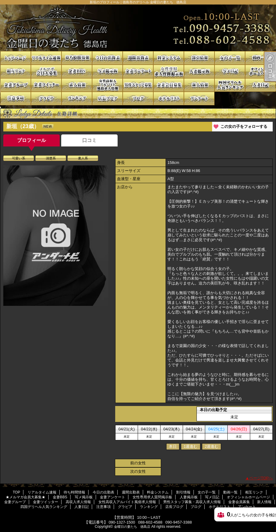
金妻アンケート (138, 71)
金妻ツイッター (46, 85)
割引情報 (199, 58)
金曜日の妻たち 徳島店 (132, 526)
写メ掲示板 (107, 71)
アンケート (199, 98)
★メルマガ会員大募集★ (46, 71)
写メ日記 (229, 71)
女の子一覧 (229, 58)
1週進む (190, 446)
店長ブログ (107, 98)
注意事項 (15, 98)
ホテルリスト (168, 98)
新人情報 (199, 85)
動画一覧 (260, 58)
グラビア (46, 98)
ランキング (77, 98)
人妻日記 (260, 85)
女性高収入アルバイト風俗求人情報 (107, 85)
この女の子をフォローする (243, 126)
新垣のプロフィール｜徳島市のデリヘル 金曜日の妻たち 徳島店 (138, 28)
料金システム (168, 58)
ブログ (138, 98)
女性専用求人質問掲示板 (168, 71)
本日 (173, 446)
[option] (55, 235)
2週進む (211, 446)
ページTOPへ (261, 478)
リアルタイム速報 (46, 58)
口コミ (89, 140)
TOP (15, 58)
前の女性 (138, 463)
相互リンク (15, 71)
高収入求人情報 (77, 85)
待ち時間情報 (77, 58)
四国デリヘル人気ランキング (229, 85)
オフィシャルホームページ (260, 71)
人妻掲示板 (199, 71)
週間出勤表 (138, 58)
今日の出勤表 (107, 58)
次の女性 (138, 471)
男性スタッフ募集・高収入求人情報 (138, 85)
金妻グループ (15, 85)
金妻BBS (77, 71)
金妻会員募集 (168, 85)
